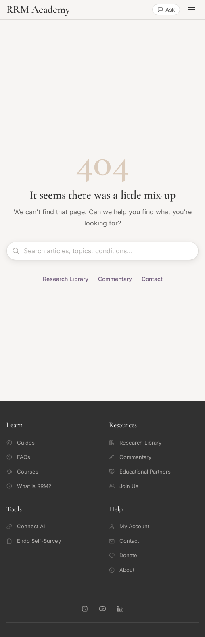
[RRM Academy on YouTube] (102, 608)
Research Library (65, 278)
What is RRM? (28, 486)
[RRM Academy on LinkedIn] (120, 608)
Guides (20, 442)
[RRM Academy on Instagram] (84, 608)
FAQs (18, 457)
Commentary (115, 278)
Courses (22, 471)
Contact (152, 278)
